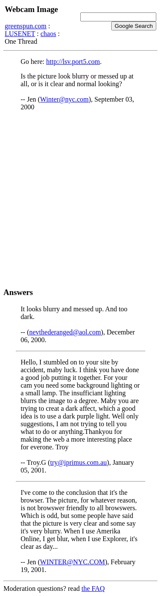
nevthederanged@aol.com (65, 332)
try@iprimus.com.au (78, 462)
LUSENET (20, 33)
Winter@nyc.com (64, 99)
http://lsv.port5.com (73, 61)
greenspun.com (25, 26)
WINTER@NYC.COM (72, 562)
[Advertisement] (80, 199)
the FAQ (93, 588)
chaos (48, 33)
